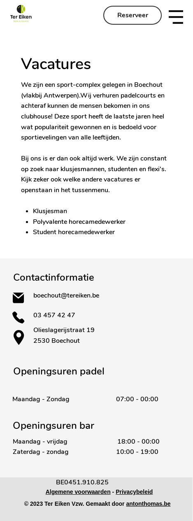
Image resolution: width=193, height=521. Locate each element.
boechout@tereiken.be (66, 295)
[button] (176, 17)
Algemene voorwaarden (78, 491)
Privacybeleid (134, 491)
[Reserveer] (132, 15)
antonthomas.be (148, 503)
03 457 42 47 (55, 315)
